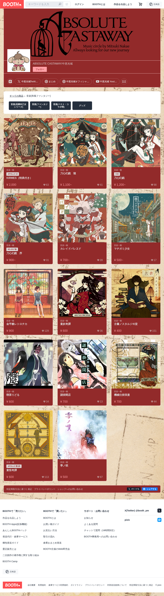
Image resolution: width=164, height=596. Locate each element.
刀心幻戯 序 (14, 253)
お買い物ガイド (51, 524)
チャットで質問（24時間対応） (100, 530)
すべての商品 (16, 96)
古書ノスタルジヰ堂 (126, 324)
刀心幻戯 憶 (68, 173)
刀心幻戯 (119, 178)
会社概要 (31, 585)
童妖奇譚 (65, 324)
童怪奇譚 (12, 470)
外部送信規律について (117, 585)
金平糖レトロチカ (17, 324)
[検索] (60, 4)
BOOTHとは (98, 4)
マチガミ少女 (122, 248)
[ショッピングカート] (140, 4)
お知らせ (88, 518)
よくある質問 (91, 524)
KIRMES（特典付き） (19, 178)
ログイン (79, 4)
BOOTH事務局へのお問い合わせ (100, 536)
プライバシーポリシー (95, 585)
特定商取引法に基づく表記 (141, 585)
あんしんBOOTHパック (15, 530)
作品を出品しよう (123, 4)
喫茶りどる (13, 394)
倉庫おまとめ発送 (52, 542)
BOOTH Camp (10, 561)
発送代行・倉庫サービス (15, 536)
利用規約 (42, 585)
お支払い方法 (50, 530)
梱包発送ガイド (11, 542)
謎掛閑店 (65, 394)
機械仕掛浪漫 (122, 394)
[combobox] (44, 4)
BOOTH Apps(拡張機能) (15, 524)
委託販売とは (9, 549)
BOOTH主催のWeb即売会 (56, 549)
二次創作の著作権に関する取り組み (21, 555)
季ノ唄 (64, 465)
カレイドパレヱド (70, 248)
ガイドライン (76, 585)
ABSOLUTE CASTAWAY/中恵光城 (53, 63)
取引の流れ (49, 536)
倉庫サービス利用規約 (58, 585)
